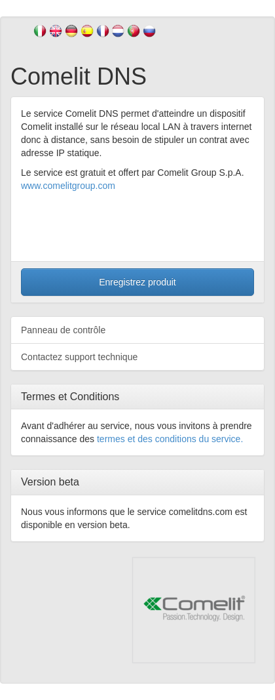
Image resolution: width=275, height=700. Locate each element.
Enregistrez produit (137, 282)
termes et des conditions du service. (170, 439)
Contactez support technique (79, 357)
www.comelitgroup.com (68, 185)
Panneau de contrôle (63, 330)
